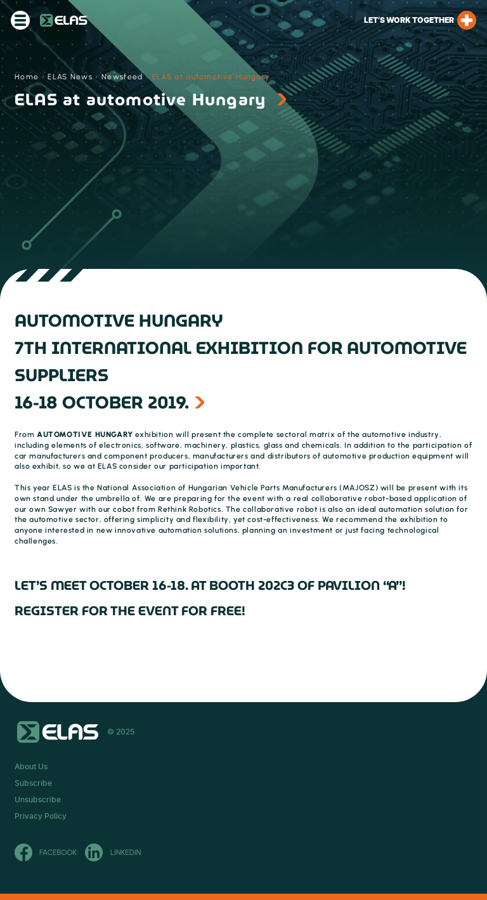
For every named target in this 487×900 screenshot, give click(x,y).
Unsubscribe (38, 800)
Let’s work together (420, 20)
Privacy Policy (41, 816)
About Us (31, 767)
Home (27, 76)
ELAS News (70, 76)
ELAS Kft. (64, 20)
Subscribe (33, 783)
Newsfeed (122, 76)
